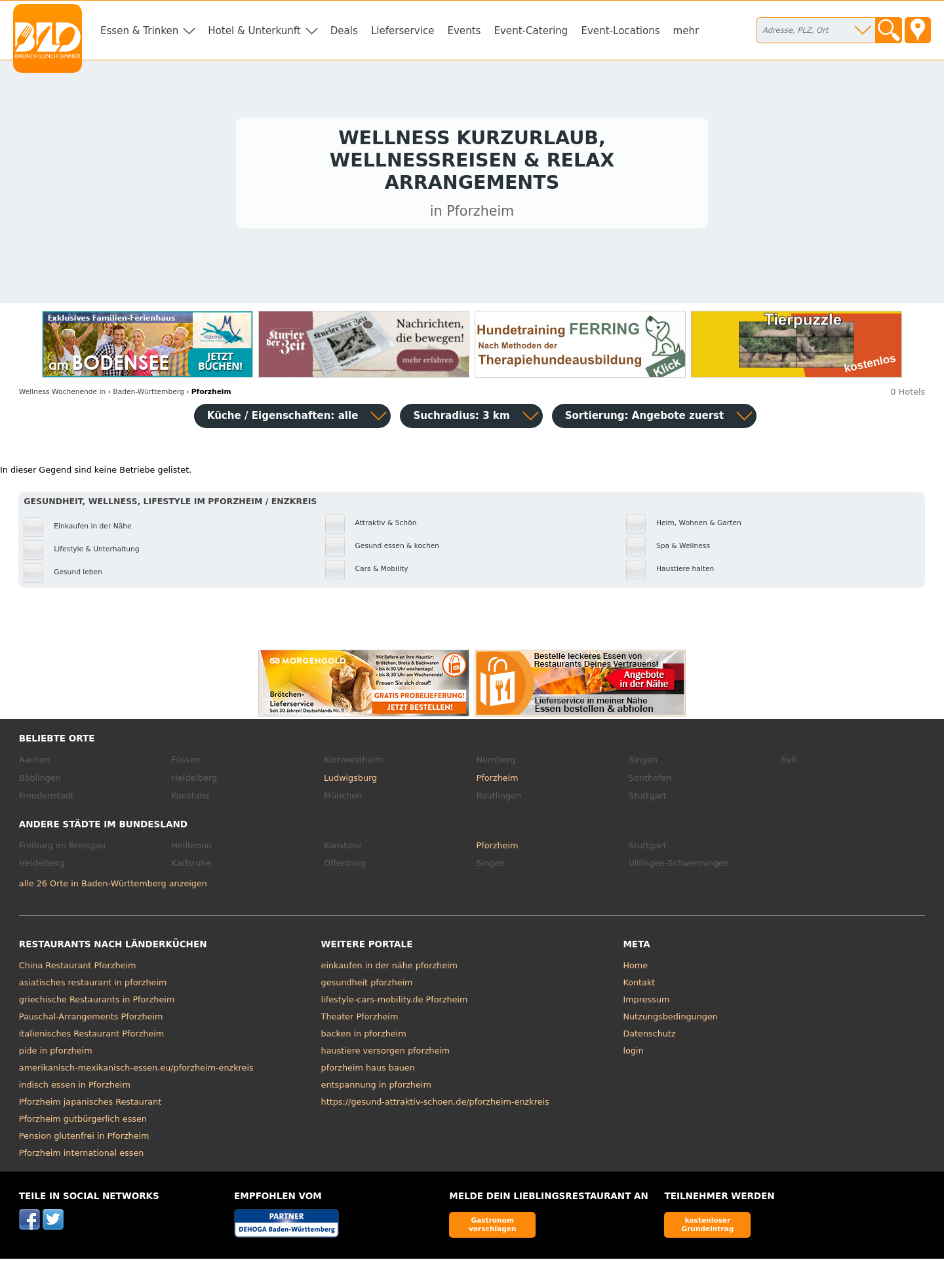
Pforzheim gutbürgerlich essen (83, 1122)
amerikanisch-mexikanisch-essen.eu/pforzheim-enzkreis (136, 1071)
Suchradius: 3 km (461, 419)
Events (464, 31)
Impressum (646, 1003)
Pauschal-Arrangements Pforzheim (91, 1020)
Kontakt (639, 986)
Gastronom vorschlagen (493, 1227)
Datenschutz (649, 1037)
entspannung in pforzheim (376, 1088)
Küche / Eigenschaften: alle (283, 419)
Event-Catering (531, 31)
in (62, 395)
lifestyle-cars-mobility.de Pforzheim (394, 1003)
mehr (686, 31)
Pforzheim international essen (81, 1156)
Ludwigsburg (350, 781)
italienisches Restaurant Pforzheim (91, 1037)
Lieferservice (403, 31)
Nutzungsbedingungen (670, 1020)
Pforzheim (497, 781)
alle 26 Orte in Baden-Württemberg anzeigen (113, 887)
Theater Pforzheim (360, 1020)
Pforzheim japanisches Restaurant (90, 1105)
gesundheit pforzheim (367, 986)
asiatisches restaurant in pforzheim (93, 986)
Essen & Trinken (139, 31)
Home (635, 969)
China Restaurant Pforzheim (77, 969)
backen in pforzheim (363, 1037)
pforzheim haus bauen (368, 1071)
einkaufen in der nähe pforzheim (389, 969)
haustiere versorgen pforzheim (385, 1054)
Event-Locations (620, 31)
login (633, 1054)
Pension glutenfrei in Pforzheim (84, 1139)
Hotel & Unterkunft (254, 31)
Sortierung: (644, 419)
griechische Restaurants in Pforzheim (97, 1003)
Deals (344, 31)
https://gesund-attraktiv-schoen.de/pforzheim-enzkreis (435, 1105)
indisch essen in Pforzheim (74, 1088)
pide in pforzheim (55, 1054)
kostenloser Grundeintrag (707, 1227)
